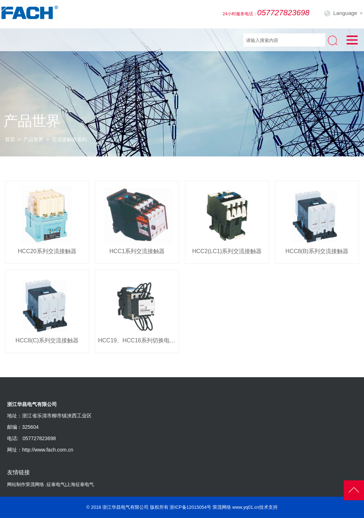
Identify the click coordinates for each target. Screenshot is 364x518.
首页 (10, 139)
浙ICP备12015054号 (190, 507)
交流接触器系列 (69, 139)
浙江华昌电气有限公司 (125, 507)
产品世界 (33, 139)
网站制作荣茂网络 (25, 484)
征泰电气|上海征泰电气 (70, 484)
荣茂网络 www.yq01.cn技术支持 (245, 507)
